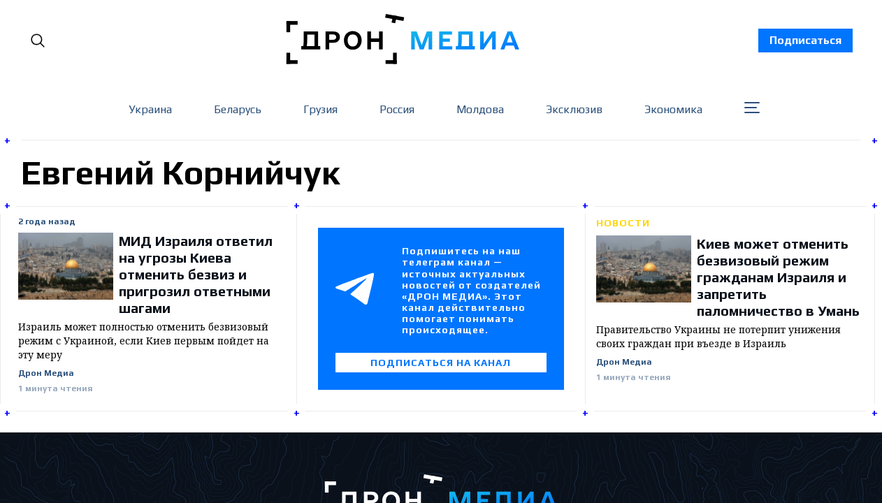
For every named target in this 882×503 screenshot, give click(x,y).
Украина (150, 109)
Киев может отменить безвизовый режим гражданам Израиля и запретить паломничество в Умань (778, 277)
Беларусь (237, 109)
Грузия (320, 109)
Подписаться (805, 40)
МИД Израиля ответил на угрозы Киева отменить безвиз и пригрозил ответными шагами (196, 274)
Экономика (673, 109)
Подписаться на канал (440, 362)
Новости (623, 222)
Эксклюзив (574, 109)
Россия (396, 109)
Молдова (480, 109)
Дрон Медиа (46, 373)
